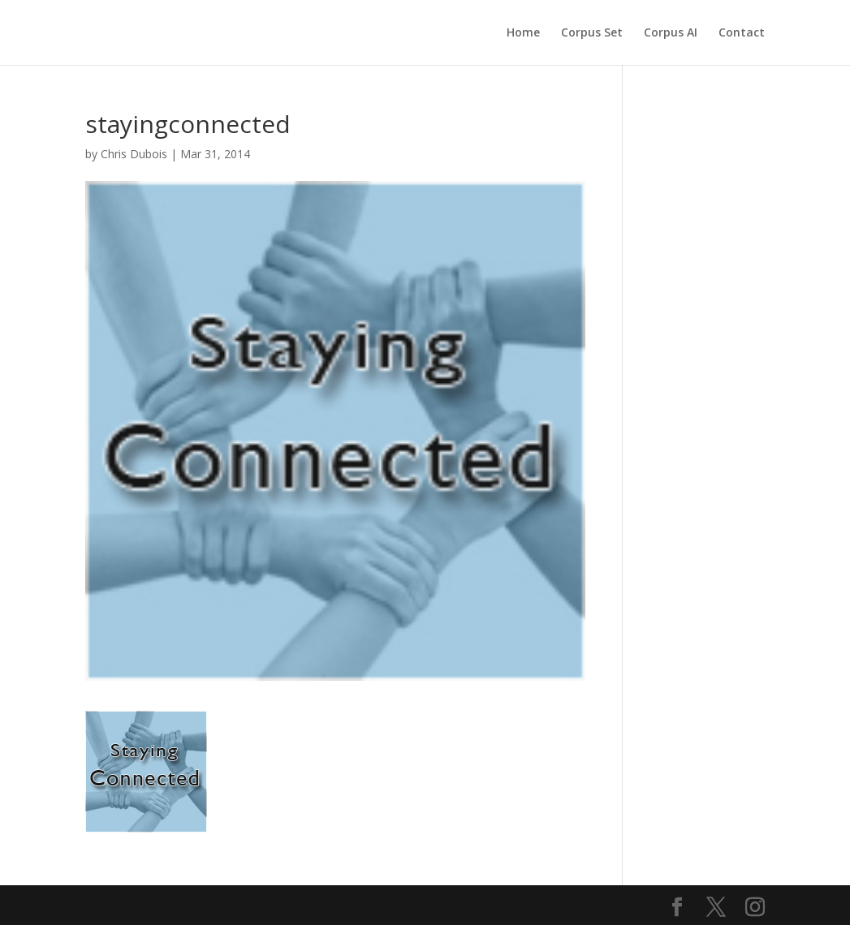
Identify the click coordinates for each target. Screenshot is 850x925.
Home (523, 33)
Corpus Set (592, 33)
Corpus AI (670, 33)
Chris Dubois (134, 153)
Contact (741, 33)
